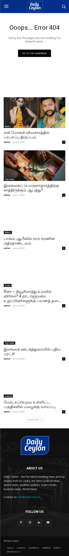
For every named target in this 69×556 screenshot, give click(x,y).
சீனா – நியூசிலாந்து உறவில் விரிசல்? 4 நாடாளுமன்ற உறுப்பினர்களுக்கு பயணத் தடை (32, 296)
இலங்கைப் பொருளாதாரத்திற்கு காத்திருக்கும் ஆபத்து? (31, 187)
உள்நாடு (8, 396)
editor (7, 142)
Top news (9, 179)
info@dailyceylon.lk (29, 497)
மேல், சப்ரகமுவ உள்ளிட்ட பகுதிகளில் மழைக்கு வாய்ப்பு (30, 404)
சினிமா (8, 126)
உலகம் (7, 285)
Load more (34, 419)
